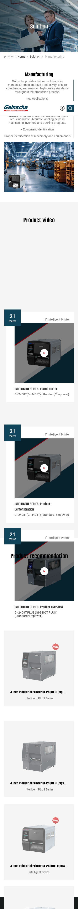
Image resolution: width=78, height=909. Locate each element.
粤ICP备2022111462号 (39, 900)
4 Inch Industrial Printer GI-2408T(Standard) (39, 847)
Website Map (33, 895)
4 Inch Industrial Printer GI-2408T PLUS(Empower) (39, 600)
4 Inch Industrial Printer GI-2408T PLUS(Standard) (39, 682)
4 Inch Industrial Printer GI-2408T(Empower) (39, 764)
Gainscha (48, 895)
